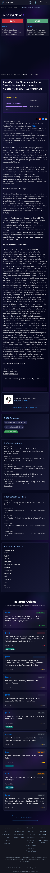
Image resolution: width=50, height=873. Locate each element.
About (7, 831)
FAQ (7, 837)
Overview (5, 74)
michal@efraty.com (10, 239)
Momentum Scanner (31, 841)
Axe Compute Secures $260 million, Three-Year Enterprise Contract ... (11, 32)
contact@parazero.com (36, 379)
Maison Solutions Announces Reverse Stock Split (24, 757)
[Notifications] (35, 2)
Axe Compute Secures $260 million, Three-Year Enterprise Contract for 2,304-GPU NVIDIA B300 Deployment (23, 618)
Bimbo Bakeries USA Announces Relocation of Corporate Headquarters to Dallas (24, 739)
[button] (30, 2)
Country (8, 579)
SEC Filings (33, 74)
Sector (7, 568)
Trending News (13, 15)
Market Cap (9, 550)
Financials (15, 74)
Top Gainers (31, 834)
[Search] (41, 2)
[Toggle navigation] (46, 2)
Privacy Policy (19, 837)
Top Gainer (40, 612)
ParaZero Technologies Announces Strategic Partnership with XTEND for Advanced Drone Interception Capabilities (24, 484)
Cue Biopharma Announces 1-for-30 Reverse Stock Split (24, 778)
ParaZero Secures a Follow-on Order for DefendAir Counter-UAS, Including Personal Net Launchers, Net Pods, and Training (23, 451)
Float (6, 556)
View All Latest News (25, 817)
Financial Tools (31, 851)
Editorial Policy (7, 834)
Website (7, 573)
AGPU (4, 27)
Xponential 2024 (9, 148)
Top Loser (40, 633)
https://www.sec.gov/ (23, 225)
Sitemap (7, 843)
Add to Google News (43, 841)
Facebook (42, 834)
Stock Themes (31, 845)
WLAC (29, 27)
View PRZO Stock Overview (25, 408)
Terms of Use (19, 831)
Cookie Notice (19, 834)
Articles (30, 831)
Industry (8, 562)
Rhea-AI (7, 840)
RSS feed (43, 831)
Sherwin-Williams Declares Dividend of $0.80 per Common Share (24, 717)
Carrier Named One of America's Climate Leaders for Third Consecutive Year (22, 699)
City (6, 585)
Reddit (42, 837)
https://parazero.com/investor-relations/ (18, 230)
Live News (30, 848)
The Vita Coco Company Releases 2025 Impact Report (22, 682)
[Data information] (22, 546)
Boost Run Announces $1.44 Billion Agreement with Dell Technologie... (36, 32)
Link (5, 576)
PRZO (34, 126)
